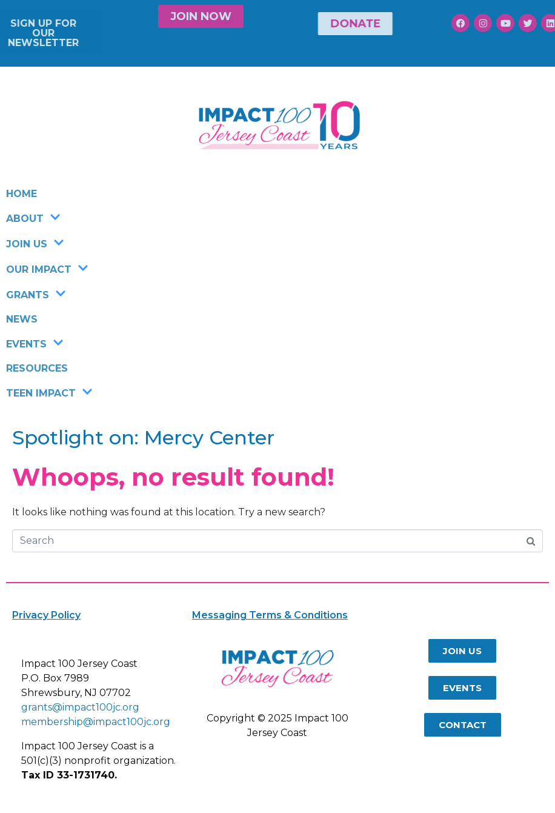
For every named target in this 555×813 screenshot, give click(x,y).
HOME (21, 193)
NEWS (22, 319)
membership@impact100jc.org (95, 722)
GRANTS (36, 294)
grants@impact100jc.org (80, 707)
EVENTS (35, 343)
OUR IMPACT (47, 269)
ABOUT (33, 218)
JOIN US (35, 243)
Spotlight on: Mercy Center (143, 437)
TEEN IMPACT (49, 393)
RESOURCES (37, 368)
